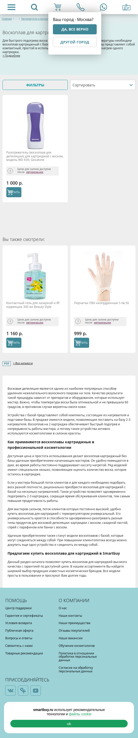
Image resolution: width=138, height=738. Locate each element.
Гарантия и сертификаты (24, 615)
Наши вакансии (71, 638)
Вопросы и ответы (18, 638)
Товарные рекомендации (24, 653)
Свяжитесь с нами (19, 646)
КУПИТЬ (14, 192)
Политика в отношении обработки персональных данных (78, 656)
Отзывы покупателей (74, 630)
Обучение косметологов (77, 646)
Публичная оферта (19, 630)
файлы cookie (80, 714)
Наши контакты (70, 615)
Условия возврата (18, 623)
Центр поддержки (18, 608)
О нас (63, 608)
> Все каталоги (23, 363)
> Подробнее (11, 55)
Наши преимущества (74, 623)
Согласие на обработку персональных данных (76, 669)
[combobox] (102, 85)
